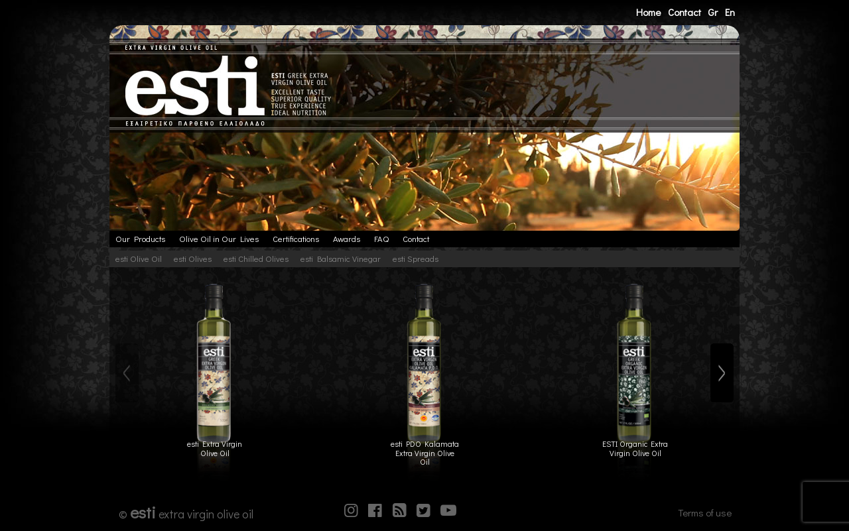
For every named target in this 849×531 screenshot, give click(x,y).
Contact (684, 12)
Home (648, 12)
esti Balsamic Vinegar (340, 258)
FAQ (381, 238)
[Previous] (127, 373)
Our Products (140, 238)
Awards (346, 238)
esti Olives (193, 258)
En (730, 12)
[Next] (722, 373)
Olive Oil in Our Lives (219, 238)
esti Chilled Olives (256, 258)
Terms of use (705, 512)
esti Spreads (415, 258)
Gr (713, 12)
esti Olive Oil (138, 258)
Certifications (296, 238)
